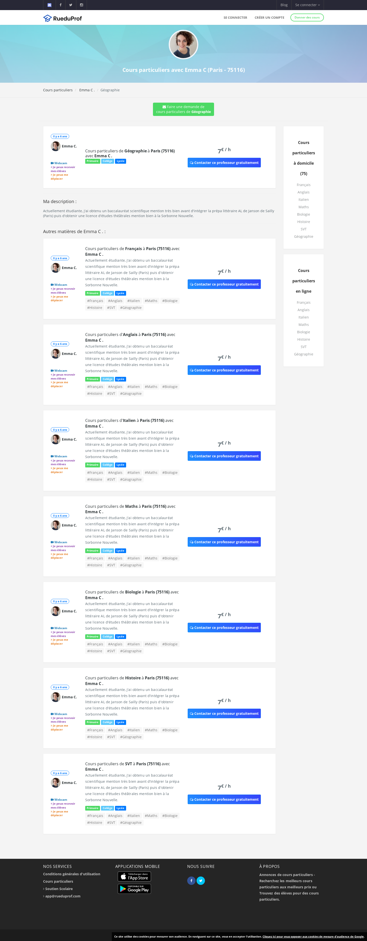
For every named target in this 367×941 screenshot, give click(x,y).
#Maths (151, 300)
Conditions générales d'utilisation (71, 874)
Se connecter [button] (307, 4)
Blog (284, 4)
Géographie (303, 236)
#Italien (133, 300)
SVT (304, 229)
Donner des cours (307, 17)
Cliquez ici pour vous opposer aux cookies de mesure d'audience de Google (313, 936)
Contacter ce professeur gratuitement (224, 162)
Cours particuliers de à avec (130, 153)
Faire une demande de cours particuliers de (183, 109)
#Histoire (94, 307)
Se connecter (235, 17)
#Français (95, 300)
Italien (304, 199)
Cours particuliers (58, 90)
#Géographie (131, 307)
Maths (304, 207)
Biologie (303, 214)
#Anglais (115, 300)
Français (304, 184)
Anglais (304, 192)
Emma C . (86, 90)
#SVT (111, 307)
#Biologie (170, 300)
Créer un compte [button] (269, 17)
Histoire (303, 221)
